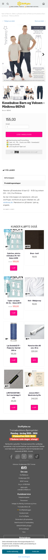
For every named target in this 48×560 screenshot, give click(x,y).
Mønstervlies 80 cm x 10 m (34, 347)
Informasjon (9, 178)
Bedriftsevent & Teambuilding (24, 522)
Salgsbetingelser (24, 497)
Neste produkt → (40, 21)
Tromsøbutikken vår (24, 507)
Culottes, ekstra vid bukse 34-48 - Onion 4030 (13, 255)
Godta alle (35, 551)
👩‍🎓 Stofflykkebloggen (24, 510)
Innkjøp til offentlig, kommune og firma (24, 503)
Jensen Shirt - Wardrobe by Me (34, 394)
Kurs (24, 532)
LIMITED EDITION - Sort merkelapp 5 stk (13, 395)
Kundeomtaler (24, 513)
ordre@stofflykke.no (24, 489)
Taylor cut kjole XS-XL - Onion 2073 (13, 302)
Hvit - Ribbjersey (34, 301)
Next (42, 54)
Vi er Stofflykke (24, 516)
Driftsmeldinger (24, 529)
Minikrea (30, 13)
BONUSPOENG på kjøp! (24, 525)
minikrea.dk (8, 202)
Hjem (3, 13)
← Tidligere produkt (8, 21)
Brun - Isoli (34, 253)
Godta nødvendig (12, 551)
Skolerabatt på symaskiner (24, 519)
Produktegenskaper (12, 183)
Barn (25, 13)
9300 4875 (24, 487)
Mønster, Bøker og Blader (14, 13)
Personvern (24, 500)
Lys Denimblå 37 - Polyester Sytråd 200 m (13, 348)
